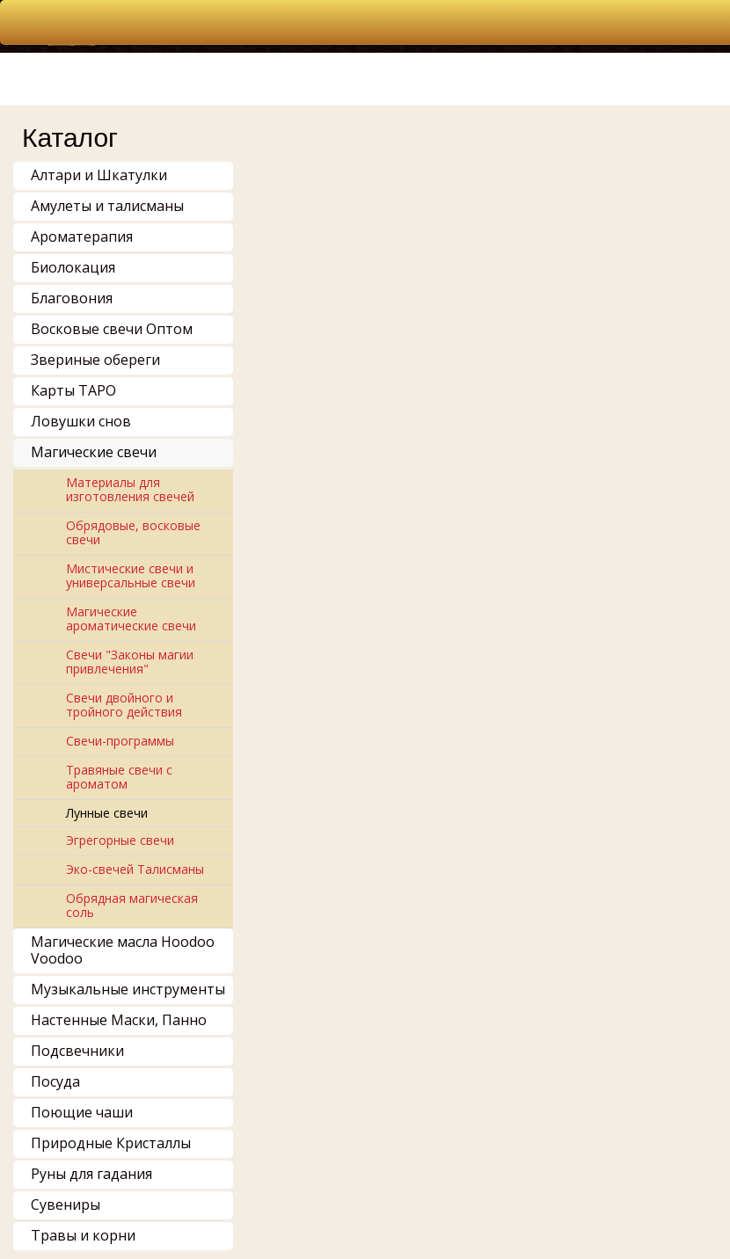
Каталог (70, 137)
